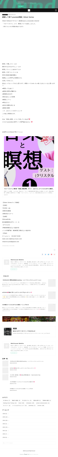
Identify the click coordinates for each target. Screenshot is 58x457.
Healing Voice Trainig (10, 403)
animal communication (42, 403)
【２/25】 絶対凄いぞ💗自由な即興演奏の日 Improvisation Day (25, 375)
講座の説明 (37, 400)
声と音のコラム (26, 400)
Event (21, 403)
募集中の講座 (16, 400)
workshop (32, 405)
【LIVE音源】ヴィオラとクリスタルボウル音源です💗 (22, 381)
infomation (5, 14)
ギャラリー (6, 405)
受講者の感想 (47, 400)
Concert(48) (11, 245)
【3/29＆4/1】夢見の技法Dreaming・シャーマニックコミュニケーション (21, 280)
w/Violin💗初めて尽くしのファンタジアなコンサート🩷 (17, 292)
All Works (6, 400)
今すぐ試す (21, 6)
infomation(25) (5, 245)
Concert (41, 405)
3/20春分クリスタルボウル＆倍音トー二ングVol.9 (15, 304)
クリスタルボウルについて (19, 405)
